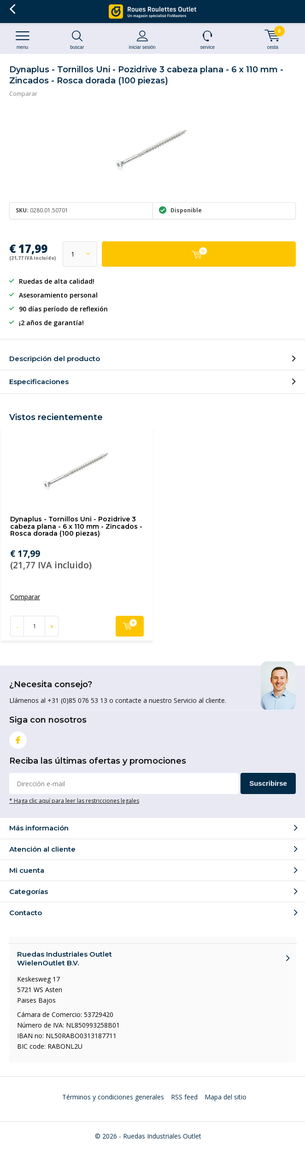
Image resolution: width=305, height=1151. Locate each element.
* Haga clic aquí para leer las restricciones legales (74, 800)
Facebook (18, 738)
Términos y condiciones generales (113, 1097)
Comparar (23, 93)
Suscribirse (268, 783)
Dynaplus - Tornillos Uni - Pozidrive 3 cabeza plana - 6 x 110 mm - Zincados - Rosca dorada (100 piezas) (76, 526)
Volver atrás (12, 9)
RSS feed (184, 1097)
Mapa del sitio (225, 1097)
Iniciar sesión (142, 40)
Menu (22, 40)
